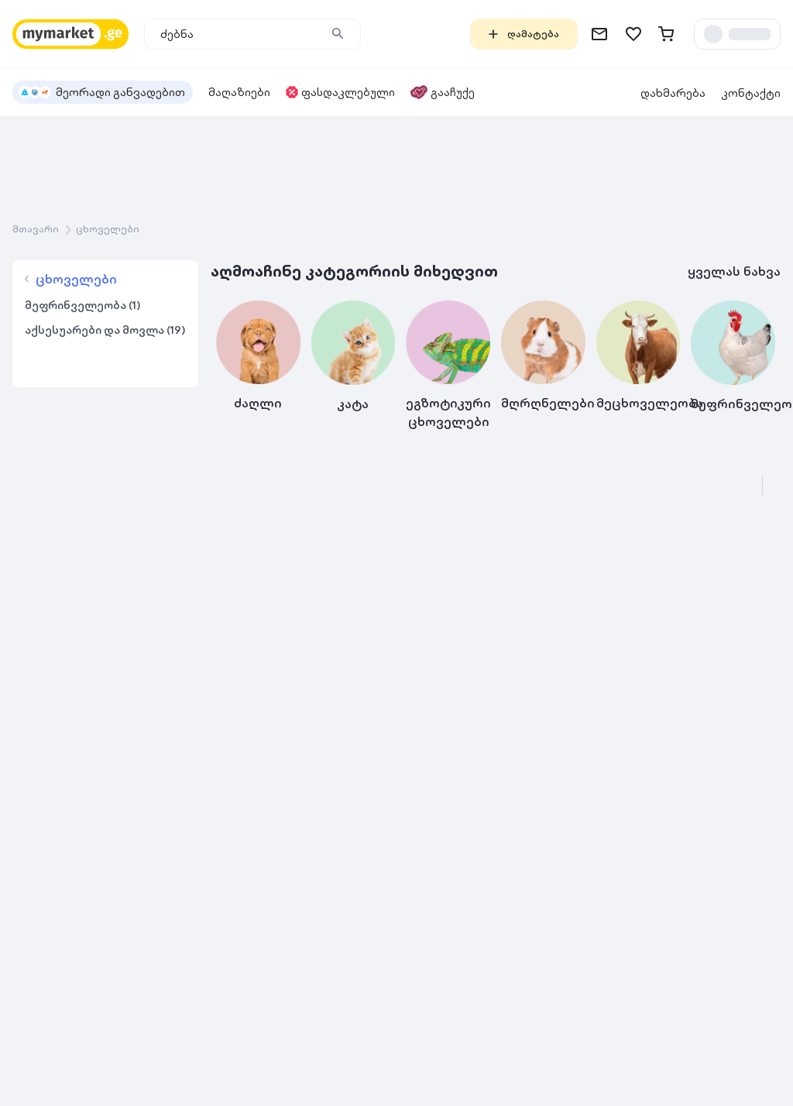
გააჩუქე (442, 92)
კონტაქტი (751, 93)
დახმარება (672, 93)
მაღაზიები (239, 92)
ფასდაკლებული (340, 92)
